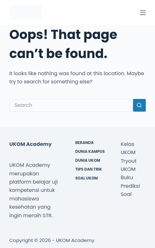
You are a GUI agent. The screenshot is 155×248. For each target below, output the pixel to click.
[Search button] (139, 105)
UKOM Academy (75, 240)
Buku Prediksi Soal (130, 186)
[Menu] (143, 13)
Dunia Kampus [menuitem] (90, 151)
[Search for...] (71, 105)
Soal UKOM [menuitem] (86, 178)
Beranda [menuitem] (84, 142)
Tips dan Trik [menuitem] (88, 169)
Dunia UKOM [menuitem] (87, 160)
